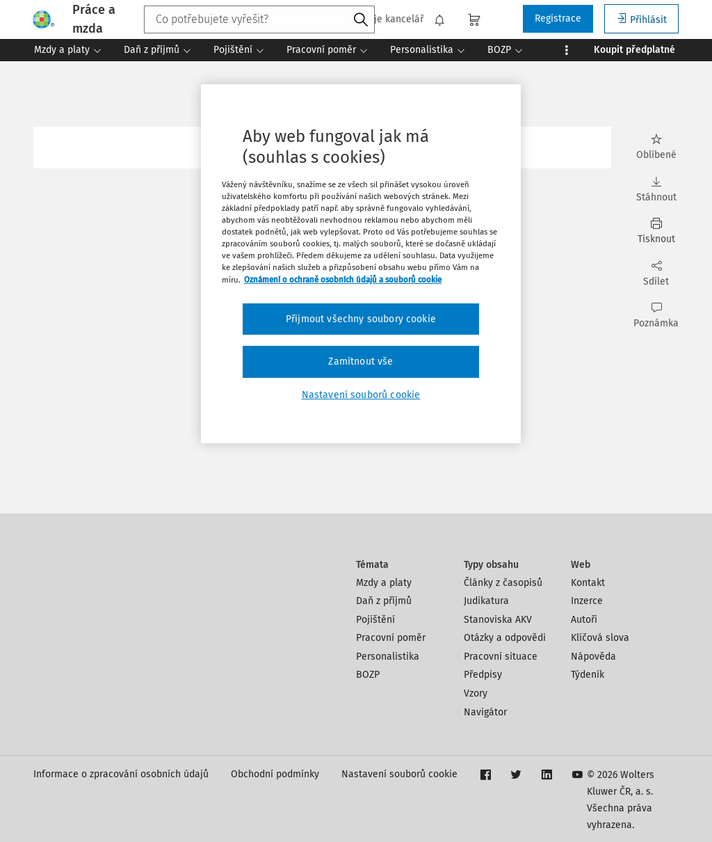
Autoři (584, 620)
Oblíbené (656, 147)
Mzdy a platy (384, 583)
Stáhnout (656, 189)
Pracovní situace (500, 656)
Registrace (558, 18)
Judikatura (486, 601)
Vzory (475, 693)
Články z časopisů (503, 583)
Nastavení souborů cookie (399, 774)
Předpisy (483, 675)
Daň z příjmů (384, 601)
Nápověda (593, 656)
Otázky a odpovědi (505, 638)
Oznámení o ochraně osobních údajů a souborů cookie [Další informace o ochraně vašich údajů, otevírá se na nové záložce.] (343, 280)
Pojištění (375, 620)
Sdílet (656, 273)
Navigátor (485, 712)
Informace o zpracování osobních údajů (121, 774)
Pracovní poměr (391, 638)
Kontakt (588, 583)
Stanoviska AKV (498, 620)
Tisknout (656, 231)
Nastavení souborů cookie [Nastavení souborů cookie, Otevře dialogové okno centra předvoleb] (361, 395)
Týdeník (587, 675)
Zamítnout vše (360, 361)
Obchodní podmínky (275, 774)
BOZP (368, 675)
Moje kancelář (384, 19)
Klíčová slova (600, 638)
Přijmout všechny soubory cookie (361, 319)
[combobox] (259, 19)
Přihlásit (641, 19)
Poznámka (656, 315)
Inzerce (587, 601)
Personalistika (387, 656)
